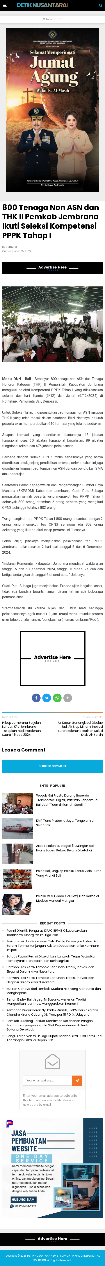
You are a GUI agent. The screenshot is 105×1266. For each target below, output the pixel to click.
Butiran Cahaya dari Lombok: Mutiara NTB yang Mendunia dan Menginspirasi (54, 991)
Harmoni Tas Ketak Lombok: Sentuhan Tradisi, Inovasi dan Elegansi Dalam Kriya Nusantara (50, 969)
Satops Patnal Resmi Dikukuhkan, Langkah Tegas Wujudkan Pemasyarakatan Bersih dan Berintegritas (51, 958)
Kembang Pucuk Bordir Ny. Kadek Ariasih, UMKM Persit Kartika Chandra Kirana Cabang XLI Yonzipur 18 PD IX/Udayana (52, 1012)
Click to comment (52, 766)
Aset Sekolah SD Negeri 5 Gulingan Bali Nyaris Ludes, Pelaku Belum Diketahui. (65, 848)
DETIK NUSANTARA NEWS (49, 5)
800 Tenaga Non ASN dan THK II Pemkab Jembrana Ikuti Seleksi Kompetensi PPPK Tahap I (50, 221)
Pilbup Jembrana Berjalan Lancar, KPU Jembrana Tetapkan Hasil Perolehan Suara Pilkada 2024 (21, 729)
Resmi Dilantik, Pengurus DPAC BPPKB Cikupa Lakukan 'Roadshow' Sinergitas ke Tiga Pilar (47, 933)
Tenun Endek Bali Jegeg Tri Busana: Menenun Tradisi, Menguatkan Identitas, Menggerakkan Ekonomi (47, 1001)
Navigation (52, 19)
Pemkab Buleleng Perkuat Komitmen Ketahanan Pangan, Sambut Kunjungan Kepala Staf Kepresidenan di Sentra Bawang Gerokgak (50, 1025)
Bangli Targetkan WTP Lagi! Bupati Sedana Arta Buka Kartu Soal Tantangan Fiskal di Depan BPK (54, 1038)
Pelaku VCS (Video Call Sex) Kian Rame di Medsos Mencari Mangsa (67, 898)
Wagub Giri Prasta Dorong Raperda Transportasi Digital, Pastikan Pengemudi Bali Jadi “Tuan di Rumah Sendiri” (67, 800)
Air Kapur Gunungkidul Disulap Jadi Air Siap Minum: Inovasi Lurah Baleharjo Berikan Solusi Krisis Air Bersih (80, 729)
